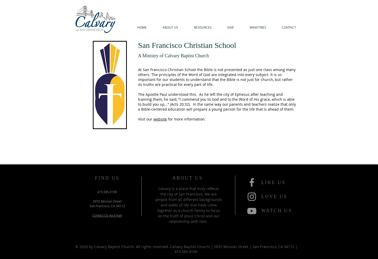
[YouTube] (251, 211)
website (160, 119)
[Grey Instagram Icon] (251, 196)
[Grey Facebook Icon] (251, 182)
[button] (170, 27)
